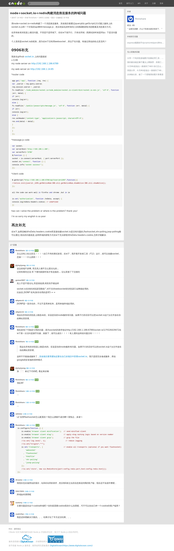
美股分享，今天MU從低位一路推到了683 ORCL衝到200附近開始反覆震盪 (145, 70)
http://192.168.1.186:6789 (44, 63)
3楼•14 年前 (30, 280)
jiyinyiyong (20, 265)
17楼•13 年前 (29, 514)
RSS (10, 529)
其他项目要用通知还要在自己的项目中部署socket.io (63, 356)
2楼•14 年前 (30, 265)
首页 (120, 3)
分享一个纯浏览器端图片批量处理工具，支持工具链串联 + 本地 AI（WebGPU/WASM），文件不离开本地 (145, 58)
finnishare (140, 19)
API (139, 3)
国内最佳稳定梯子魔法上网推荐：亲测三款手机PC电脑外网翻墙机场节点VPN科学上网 (145, 62)
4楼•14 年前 (28, 300)
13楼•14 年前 (30, 425)
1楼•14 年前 (29, 251)
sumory (18, 503)
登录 (161, 3)
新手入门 (129, 3)
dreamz (18, 480)
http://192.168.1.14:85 (42, 69)
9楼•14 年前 (29, 380)
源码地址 (17, 529)
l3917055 (19, 491)
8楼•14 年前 (30, 368)
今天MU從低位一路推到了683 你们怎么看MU (145, 66)
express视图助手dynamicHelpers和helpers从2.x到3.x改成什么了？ (145, 43)
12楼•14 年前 (27, 414)
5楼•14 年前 (28, 312)
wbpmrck (19, 300)
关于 (146, 3)
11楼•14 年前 (30, 402)
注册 (154, 3)
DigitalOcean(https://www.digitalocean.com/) (71, 545)
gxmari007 (20, 280)
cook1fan (19, 514)
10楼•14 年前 (30, 391)
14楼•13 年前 (28, 480)
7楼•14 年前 (29, 342)
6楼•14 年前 (29, 327)
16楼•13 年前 (28, 503)
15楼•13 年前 (29, 491)
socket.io (29, 56)
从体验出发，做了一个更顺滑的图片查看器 (145, 74)
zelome (18, 414)
